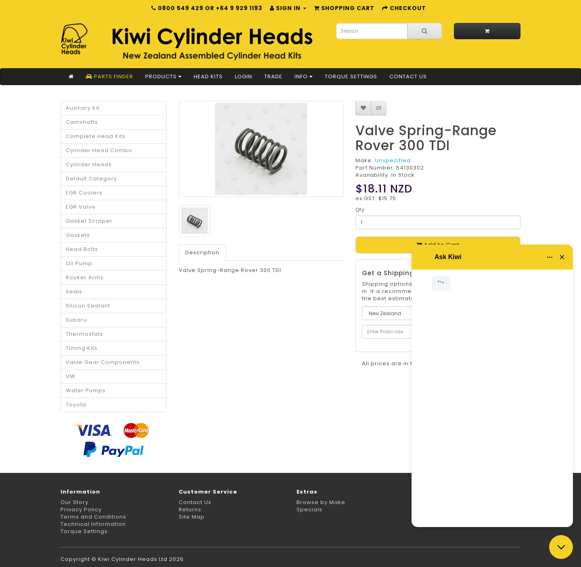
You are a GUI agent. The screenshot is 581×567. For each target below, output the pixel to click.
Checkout (404, 8)
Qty (360, 209)
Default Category (91, 178)
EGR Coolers (84, 193)
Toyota (76, 404)
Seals (74, 291)
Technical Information (93, 524)
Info (304, 76)
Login (243, 76)
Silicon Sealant (88, 306)
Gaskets (78, 235)
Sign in (288, 8)
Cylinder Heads (89, 164)
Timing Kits (82, 348)
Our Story (74, 502)
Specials (309, 509)
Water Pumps (86, 390)
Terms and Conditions (93, 517)
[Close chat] (561, 547)
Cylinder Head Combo (99, 150)
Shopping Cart (344, 8)
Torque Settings (351, 76)
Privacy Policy (81, 509)
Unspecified (393, 160)
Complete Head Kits (95, 136)
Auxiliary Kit (83, 108)
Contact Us (408, 76)
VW (70, 376)
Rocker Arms (85, 277)
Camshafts (82, 122)
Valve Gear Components (103, 362)
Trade (273, 76)
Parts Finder (109, 76)
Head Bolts (82, 249)
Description (202, 252)
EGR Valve (81, 207)
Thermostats (84, 334)
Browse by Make (321, 502)
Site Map (192, 517)
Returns (190, 509)
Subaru (76, 320)
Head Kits (208, 76)
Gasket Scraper (89, 221)
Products (163, 76)
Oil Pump (79, 263)
